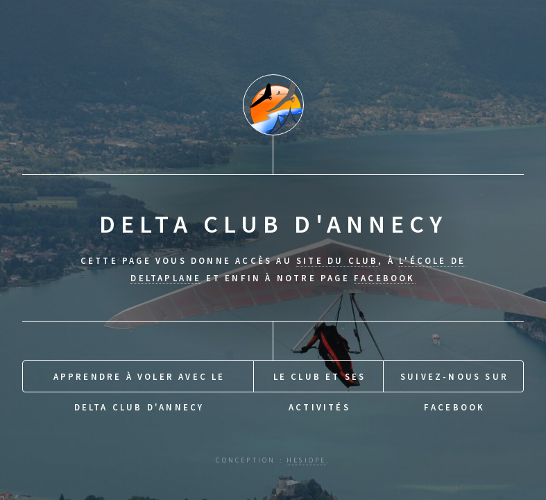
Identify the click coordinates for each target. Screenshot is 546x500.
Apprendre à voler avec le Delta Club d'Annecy (139, 381)
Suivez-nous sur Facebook (454, 381)
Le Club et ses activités (319, 381)
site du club (337, 260)
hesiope (306, 460)
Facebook (385, 277)
